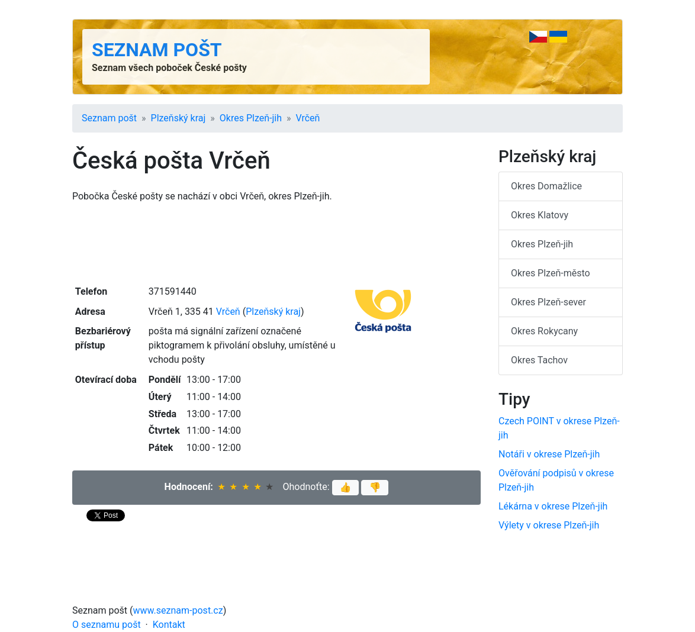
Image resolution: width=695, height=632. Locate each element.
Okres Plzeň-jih (251, 118)
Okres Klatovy (539, 215)
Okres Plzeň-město (550, 273)
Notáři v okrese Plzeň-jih (549, 454)
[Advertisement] (276, 242)
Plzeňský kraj (178, 118)
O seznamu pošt (106, 624)
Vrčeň (308, 118)
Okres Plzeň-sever (548, 302)
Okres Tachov (539, 360)
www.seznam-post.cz (178, 610)
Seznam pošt (157, 49)
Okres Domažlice (546, 186)
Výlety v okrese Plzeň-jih (548, 525)
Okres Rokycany (544, 331)
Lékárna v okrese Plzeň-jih (552, 506)
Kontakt (169, 624)
